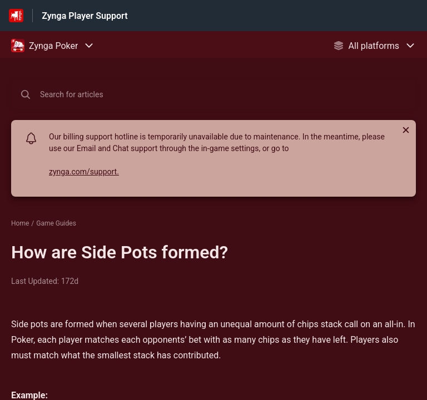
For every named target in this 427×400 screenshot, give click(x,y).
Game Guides (56, 223)
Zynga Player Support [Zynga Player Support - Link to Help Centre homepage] (84, 16)
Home (20, 223)
